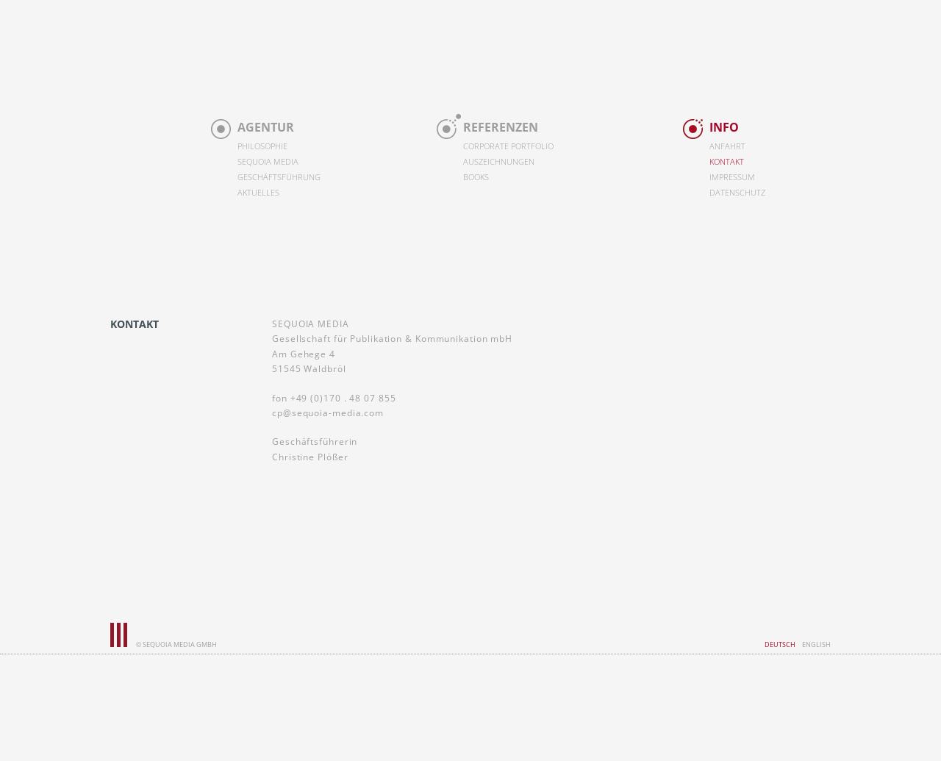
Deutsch (780, 644)
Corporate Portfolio (508, 146)
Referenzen (500, 127)
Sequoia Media (267, 162)
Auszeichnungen (498, 162)
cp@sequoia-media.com (328, 413)
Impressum (732, 177)
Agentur (265, 127)
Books (476, 177)
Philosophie (262, 146)
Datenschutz (737, 192)
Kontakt (726, 162)
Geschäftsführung (279, 177)
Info (724, 127)
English (816, 644)
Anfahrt (727, 146)
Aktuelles (258, 192)
